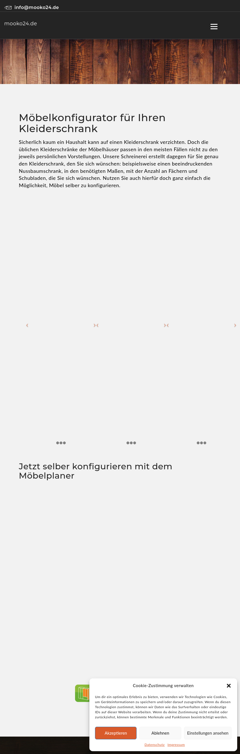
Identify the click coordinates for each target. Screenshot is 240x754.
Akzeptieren (116, 732)
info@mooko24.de (31, 7)
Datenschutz (154, 744)
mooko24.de (20, 24)
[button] (229, 686)
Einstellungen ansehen (207, 732)
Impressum (176, 744)
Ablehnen (160, 732)
